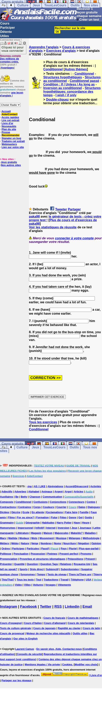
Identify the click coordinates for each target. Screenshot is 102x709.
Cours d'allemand (55, 623)
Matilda (12, 538)
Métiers (4, 543)
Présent (90, 558)
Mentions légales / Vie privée (42, 664)
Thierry (97, 574)
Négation (83, 543)
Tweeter (61, 209)
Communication (52, 496)
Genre (72, 517)
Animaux (46, 491)
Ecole (26, 512)
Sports (24, 569)
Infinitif (39, 527)
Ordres (5, 548)
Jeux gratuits (9, 162)
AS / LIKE (40, 486)
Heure (85, 522)
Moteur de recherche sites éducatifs (48, 633)
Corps (37, 507)
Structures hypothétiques (62, 77)
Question (32, 564)
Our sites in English (25, 638)
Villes (27, 584)
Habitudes (48, 522)
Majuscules (62, 532)
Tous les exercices (43, 422)
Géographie (32, 522)
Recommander (11, 135)
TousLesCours (55, 5)
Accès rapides (10, 117)
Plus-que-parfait (89, 548)
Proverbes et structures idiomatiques (42, 558)
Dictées (4, 512)
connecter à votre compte (74, 238)
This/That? (8, 579)
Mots (34, 538)
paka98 (34, 216)
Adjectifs (6, 491)
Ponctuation (21, 553)
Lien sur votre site (13, 147)
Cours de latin (91, 628)
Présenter (6, 564)
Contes (90, 501)
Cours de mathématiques (82, 617)
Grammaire (7, 522)
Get (80, 517)
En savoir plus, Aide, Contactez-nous (59, 648)
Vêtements (64, 584)
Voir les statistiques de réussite (52, 227)
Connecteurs (76, 501)
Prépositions (75, 558)
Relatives (66, 564)
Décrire (15, 512)
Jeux (36, 5)
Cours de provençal (12, 633)
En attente (37, 512)
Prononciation (8, 558)
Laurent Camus (24, 648)
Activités (95, 486)
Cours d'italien (33, 623)
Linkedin (72, 607)
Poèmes (52, 553)
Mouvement (46, 538)
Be (17, 496)
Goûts (88, 517)
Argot (68, 491)
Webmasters (9, 144)
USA (88, 579)
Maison (47, 532)
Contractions (8, 507)
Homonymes (8, 527)
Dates (81, 507)
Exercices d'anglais (61, 50)
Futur (54, 517)
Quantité (19, 564)
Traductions (51, 579)
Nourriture (69, 543)
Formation (42, 517)
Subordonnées (70, 569)
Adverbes (20, 491)
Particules (33, 548)
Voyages (50, 584)
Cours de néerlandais (81, 623)
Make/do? (77, 532)
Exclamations (54, 512)
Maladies (90, 532)
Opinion (96, 543)
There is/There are (80, 574)
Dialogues (94, 507)
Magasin (36, 532)
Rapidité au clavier (69, 628)
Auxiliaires (6, 496)
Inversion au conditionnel (62, 88)
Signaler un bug (11, 138)
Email (87, 607)
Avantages (7, 67)
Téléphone (77, 579)
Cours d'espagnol (11, 623)
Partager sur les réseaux (16, 680)
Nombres (46, 543)
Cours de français (54, 617)
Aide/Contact (9, 114)
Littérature (22, 532)
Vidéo (18, 584)
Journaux (85, 527)
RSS (58, 607)
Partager (74, 209)
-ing (29, 486)
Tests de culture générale (15, 628)
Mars (3, 538)
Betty (24, 496)
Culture (22, 5)
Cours (4, 23)
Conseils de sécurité (29, 654)
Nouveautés (9, 126)
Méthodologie (91, 538)
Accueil (6, 111)
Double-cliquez (57, 99)
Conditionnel (53, 69)
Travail (64, 579)
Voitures (38, 584)
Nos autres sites (11, 165)
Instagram (8, 607)
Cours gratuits (12, 443)
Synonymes (27, 574)
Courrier (61, 507)
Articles (78, 491)
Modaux (24, 538)
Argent (58, 491)
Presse (6, 132)
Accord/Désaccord (76, 486)
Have (77, 522)
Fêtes (63, 517)
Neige (34, 543)
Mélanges (74, 538)
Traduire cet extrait (13, 141)
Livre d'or (7, 123)
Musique (61, 538)
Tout (38, 579)
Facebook (28, 607)
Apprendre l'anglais (44, 47)
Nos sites (91, 5)
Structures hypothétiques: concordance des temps (72, 91)
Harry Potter (64, 522)
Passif (45, 548)
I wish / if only (66, 95)
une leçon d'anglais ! (11, 94)
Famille (84, 512)
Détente (6, 31)
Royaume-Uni (82, 564)
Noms (57, 543)
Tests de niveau (57, 574)
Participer (7, 27)
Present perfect (68, 553)
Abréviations (55, 486)
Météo (15, 543)
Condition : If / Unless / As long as (69, 84)
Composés (6, 501)
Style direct (37, 569)
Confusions (40, 501)
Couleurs (48, 507)
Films (11, 517)
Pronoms (85, 553)
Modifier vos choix (86, 664)
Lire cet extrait (10, 120)
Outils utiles (80, 633)
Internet (51, 527)
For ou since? (25, 517)
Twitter (45, 607)
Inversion (63, 527)
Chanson (35, 496)
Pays (64, 548)
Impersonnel (25, 527)
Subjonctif (52, 569)
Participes (18, 548)
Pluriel (73, 548)
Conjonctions (58, 501)
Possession (38, 553)
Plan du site (9, 129)
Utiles (4, 36)
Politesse (5, 553)
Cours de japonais (44, 628)
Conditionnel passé (84, 80)
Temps (41, 574)
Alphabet (33, 491)
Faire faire (71, 512)
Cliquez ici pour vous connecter (12, 48)
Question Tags (49, 564)
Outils (75, 5)
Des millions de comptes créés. (10, 58)
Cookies (67, 664)
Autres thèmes (76, 69)
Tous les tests (25, 579)
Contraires (24, 507)
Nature (25, 543)
